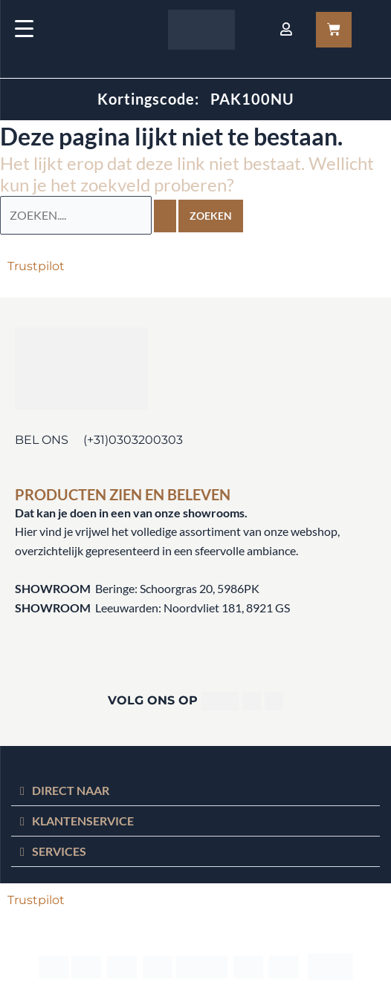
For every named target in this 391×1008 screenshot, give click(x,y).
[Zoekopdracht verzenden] (165, 216)
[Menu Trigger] (24, 27)
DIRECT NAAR (70, 790)
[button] (195, 791)
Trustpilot (36, 266)
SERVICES (59, 851)
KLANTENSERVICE (83, 821)
